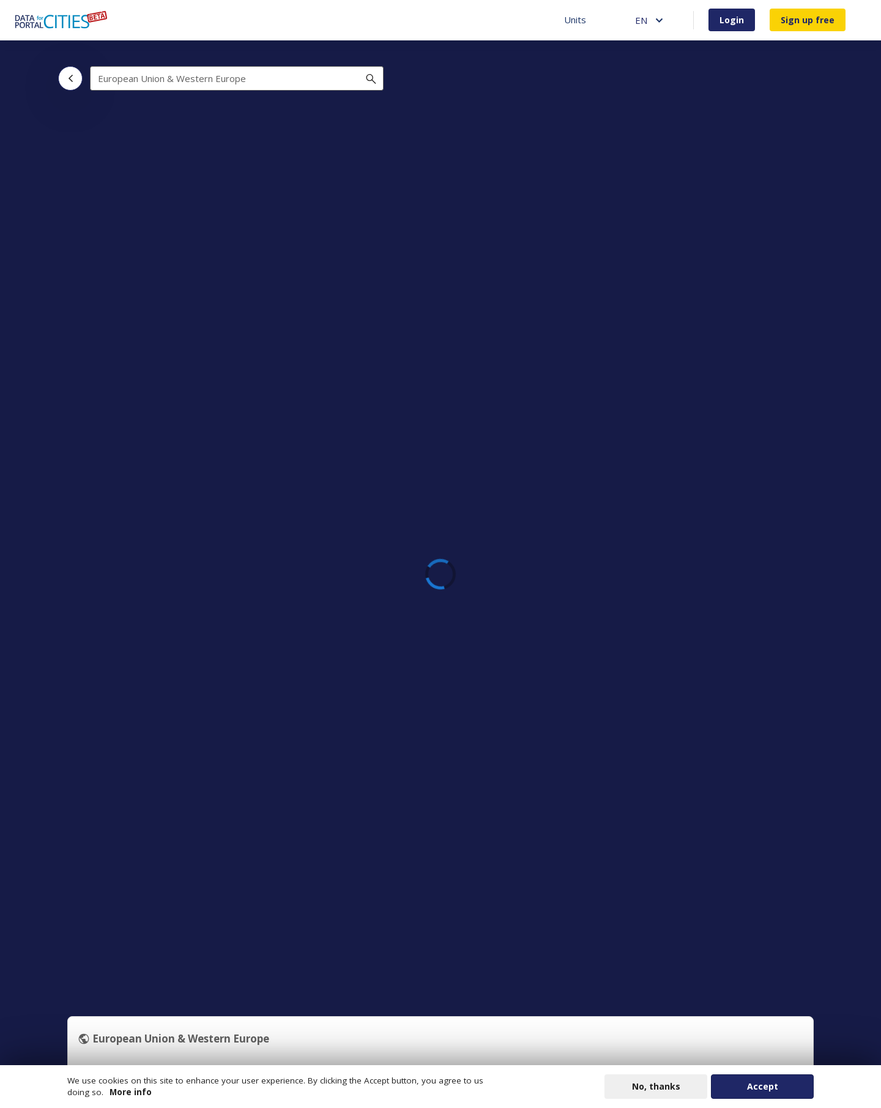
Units (575, 19)
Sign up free (808, 20)
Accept (762, 1087)
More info (131, 1092)
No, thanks (656, 1087)
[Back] (70, 78)
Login (731, 20)
